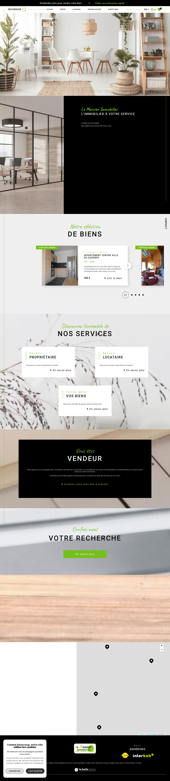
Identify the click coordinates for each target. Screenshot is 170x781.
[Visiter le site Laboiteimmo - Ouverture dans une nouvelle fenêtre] (85, 773)
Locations (77, 9)
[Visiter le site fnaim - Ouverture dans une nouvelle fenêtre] (125, 755)
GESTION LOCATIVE (94, 9)
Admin (112, 763)
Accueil (50, 9)
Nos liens (119, 763)
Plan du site (90, 763)
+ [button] (162, 646)
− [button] (162, 650)
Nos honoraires (79, 763)
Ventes (62, 9)
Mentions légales (102, 763)
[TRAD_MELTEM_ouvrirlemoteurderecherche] (17, 9)
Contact (166, 223)
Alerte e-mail (113, 9)
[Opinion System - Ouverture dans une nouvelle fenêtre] (32, 755)
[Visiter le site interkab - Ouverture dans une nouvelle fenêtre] (143, 755)
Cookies (138, 763)
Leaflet (141, 734)
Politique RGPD (129, 763)
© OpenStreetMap (151, 734)
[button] (128, 271)
